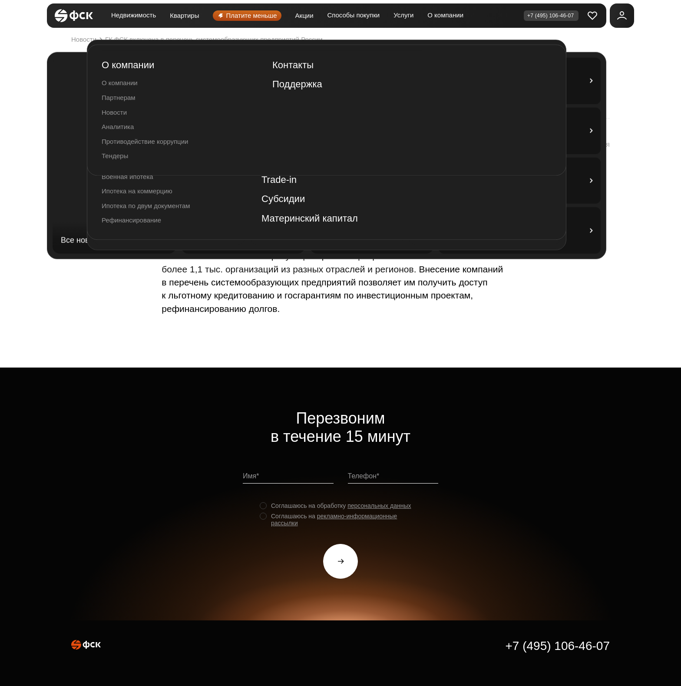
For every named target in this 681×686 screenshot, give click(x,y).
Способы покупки (353, 15)
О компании (445, 15)
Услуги (403, 15)
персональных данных (379, 505)
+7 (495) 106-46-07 (557, 646)
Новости (88, 39)
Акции (304, 15)
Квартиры (184, 15)
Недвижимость (133, 15)
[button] (583, 144)
